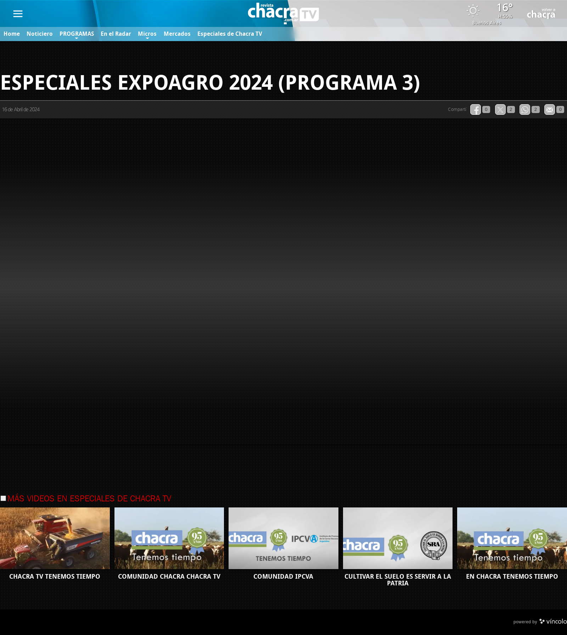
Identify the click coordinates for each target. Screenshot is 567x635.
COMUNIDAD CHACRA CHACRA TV (169, 576)
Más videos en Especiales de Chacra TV (89, 499)
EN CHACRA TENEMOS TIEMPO (512, 576)
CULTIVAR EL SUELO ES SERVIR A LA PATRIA (397, 580)
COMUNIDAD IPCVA (283, 576)
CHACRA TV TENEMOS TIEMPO (54, 576)
